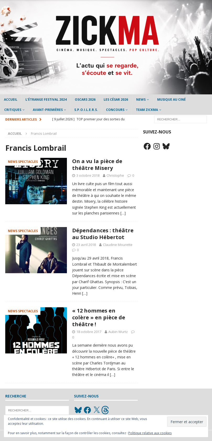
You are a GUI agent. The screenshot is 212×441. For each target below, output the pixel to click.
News (141, 99)
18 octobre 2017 (88, 331)
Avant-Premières (48, 109)
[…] (123, 213)
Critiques (12, 109)
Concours (115, 109)
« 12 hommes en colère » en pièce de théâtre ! (98, 317)
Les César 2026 (116, 99)
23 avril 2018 (86, 244)
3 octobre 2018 (87, 175)
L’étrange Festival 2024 (46, 99)
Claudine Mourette (117, 244)
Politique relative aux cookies (150, 433)
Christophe (115, 175)
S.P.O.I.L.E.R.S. (86, 109)
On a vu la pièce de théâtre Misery (97, 164)
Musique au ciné (171, 99)
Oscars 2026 (85, 99)
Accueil (10, 99)
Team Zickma (147, 109)
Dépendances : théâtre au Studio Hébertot (103, 234)
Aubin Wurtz (118, 331)
